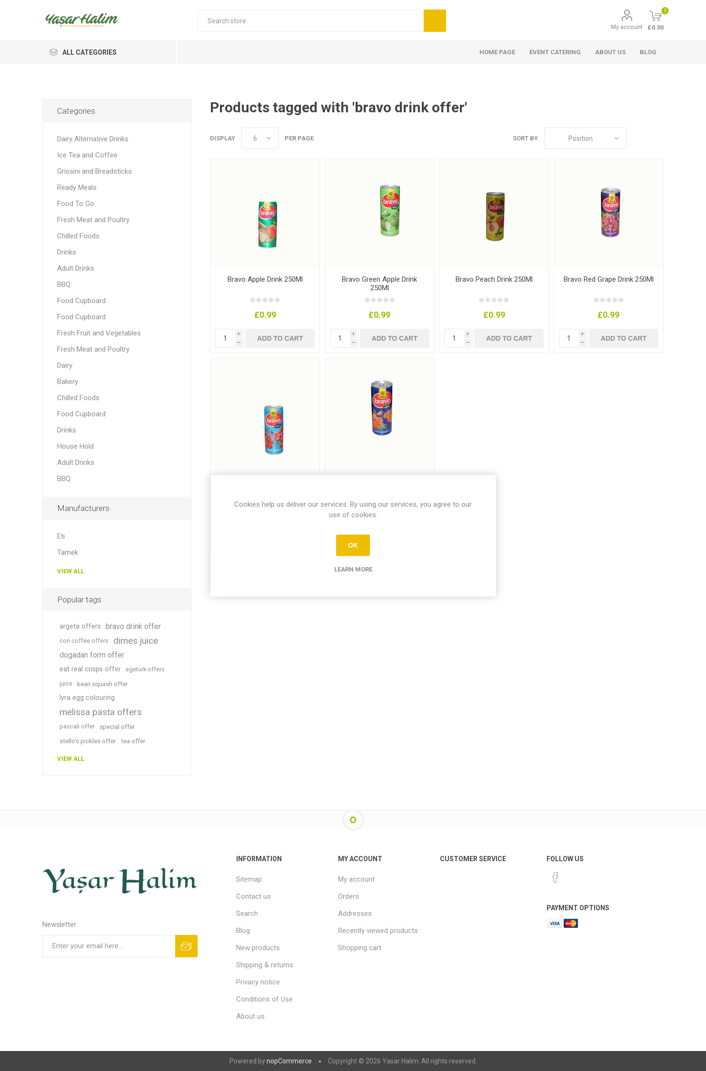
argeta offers (80, 626)
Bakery (67, 381)
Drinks (66, 252)
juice (66, 683)
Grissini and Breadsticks (94, 171)
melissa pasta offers (101, 712)
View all (70, 571)
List (656, 138)
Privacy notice (258, 982)
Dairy (64, 365)
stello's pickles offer (88, 741)
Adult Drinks (75, 268)
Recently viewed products (378, 930)
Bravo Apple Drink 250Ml (265, 279)
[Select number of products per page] (259, 138)
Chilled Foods (78, 236)
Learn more (353, 568)
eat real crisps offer (90, 669)
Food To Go (75, 203)
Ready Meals (77, 187)
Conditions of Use (264, 999)
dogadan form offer (92, 654)
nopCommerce (289, 1061)
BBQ (63, 284)
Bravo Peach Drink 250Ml (494, 279)
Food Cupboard (81, 300)
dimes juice (135, 640)
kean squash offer (102, 684)
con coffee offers (84, 640)
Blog (648, 52)
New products (258, 947)
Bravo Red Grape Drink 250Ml (609, 279)
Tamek (67, 552)
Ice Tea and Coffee (87, 155)
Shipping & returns (264, 965)
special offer (117, 726)
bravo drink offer (133, 626)
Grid (638, 138)
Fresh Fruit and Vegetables (99, 333)
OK (353, 545)
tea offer (133, 741)
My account (627, 26)
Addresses (355, 913)
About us (610, 52)
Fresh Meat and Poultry (93, 220)
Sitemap (249, 879)
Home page (497, 52)
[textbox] (311, 21)
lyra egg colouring (87, 698)
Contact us (253, 896)
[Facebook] (555, 877)
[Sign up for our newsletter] (108, 946)
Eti (61, 536)
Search (247, 913)
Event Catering (555, 52)
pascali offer (77, 726)
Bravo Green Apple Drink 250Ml (379, 283)
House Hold (75, 446)
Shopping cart (359, 947)
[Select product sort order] (585, 138)
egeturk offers (145, 669)
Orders (348, 896)
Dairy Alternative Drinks (93, 139)
